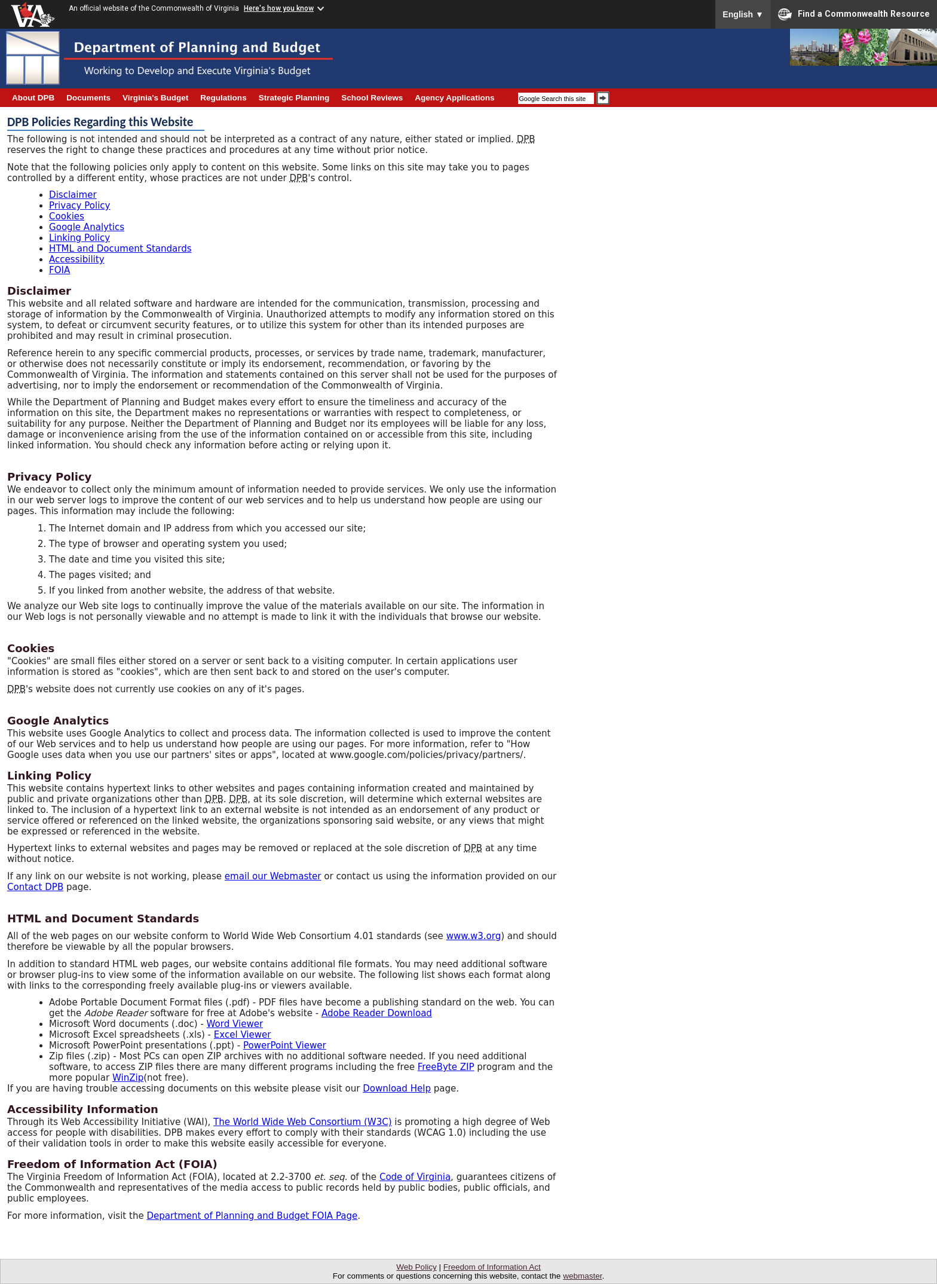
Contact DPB (35, 887)
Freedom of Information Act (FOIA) (112, 1164)
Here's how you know (279, 8)
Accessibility (77, 259)
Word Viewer (235, 1024)
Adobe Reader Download (376, 1013)
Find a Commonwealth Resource (854, 14)
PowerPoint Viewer (284, 1045)
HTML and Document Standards (120, 248)
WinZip (127, 1077)
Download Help (397, 1088)
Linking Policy (79, 238)
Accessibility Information (82, 1109)
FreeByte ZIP (446, 1067)
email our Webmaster (273, 876)
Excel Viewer (242, 1034)
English (743, 14)
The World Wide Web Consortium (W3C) (302, 1122)
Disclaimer (72, 194)
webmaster (582, 1275)
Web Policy (416, 1266)
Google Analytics (86, 227)
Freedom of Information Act (492, 1266)
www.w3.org (473, 936)
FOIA (59, 270)
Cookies (66, 216)
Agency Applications (454, 97)
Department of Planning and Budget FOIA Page (251, 1215)
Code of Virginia (415, 1177)
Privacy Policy (79, 205)
